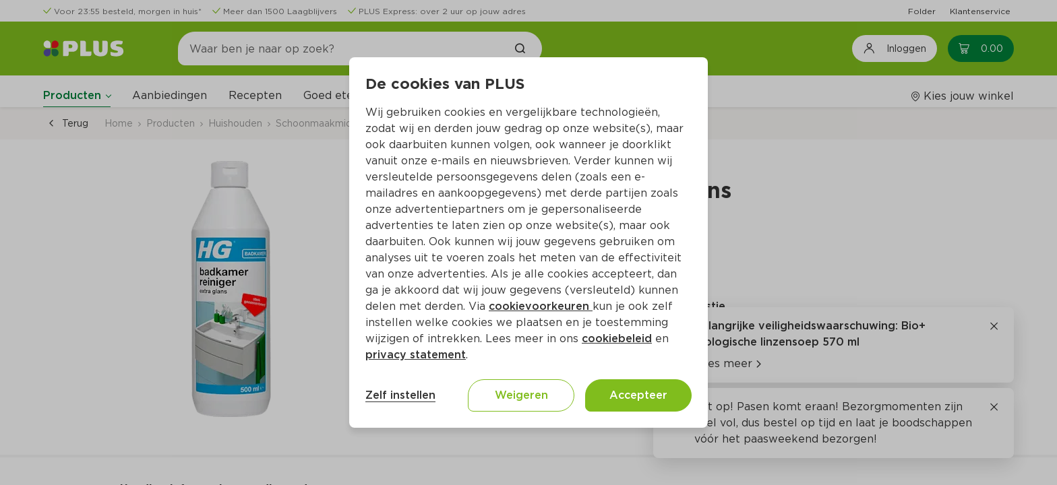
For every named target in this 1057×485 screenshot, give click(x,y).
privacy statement (415, 354)
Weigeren (521, 395)
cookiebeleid (617, 338)
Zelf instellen (400, 395)
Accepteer (638, 395)
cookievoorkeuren (541, 306)
